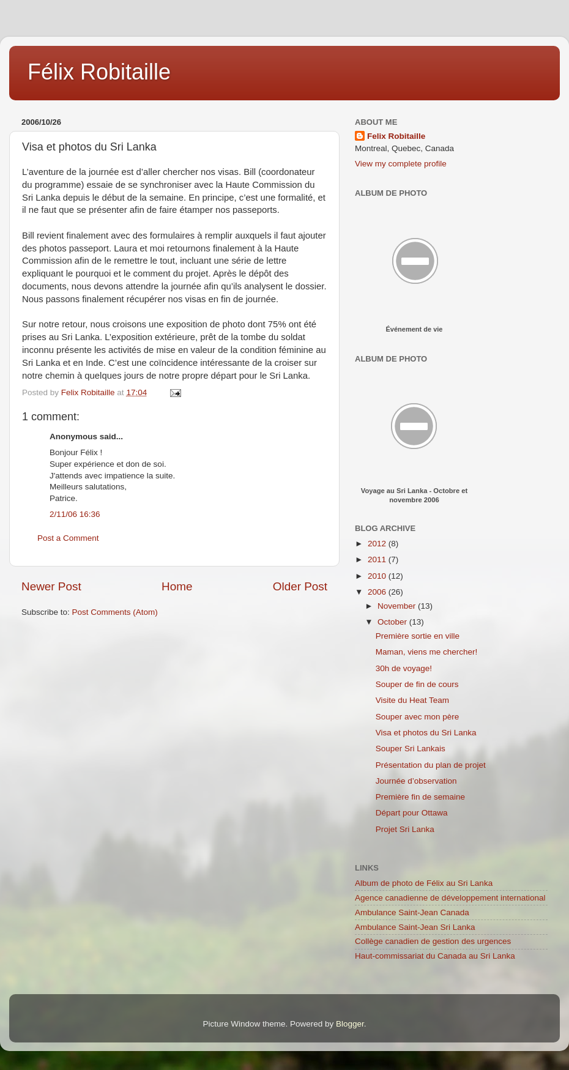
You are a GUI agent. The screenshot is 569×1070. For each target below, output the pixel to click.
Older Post (300, 586)
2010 (378, 576)
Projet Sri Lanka (405, 829)
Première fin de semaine (420, 796)
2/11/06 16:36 (75, 514)
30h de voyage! (404, 668)
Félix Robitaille (99, 71)
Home (177, 586)
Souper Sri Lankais (410, 748)
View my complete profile (401, 163)
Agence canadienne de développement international (450, 897)
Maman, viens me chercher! (427, 651)
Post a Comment (68, 538)
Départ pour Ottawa (412, 812)
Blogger (350, 1023)
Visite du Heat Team (412, 700)
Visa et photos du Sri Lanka (426, 732)
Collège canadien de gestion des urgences (433, 941)
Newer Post (51, 586)
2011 (378, 559)
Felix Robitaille (396, 136)
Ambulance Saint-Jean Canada (412, 912)
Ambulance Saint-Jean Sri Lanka (415, 927)
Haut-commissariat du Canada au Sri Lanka (435, 955)
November (397, 606)
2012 (378, 543)
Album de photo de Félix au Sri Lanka (424, 883)
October (393, 621)
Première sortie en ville (417, 636)
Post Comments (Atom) (115, 612)
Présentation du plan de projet (431, 765)
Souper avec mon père (417, 716)
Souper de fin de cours (417, 684)
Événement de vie (414, 329)
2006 (378, 591)
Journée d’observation (416, 781)
